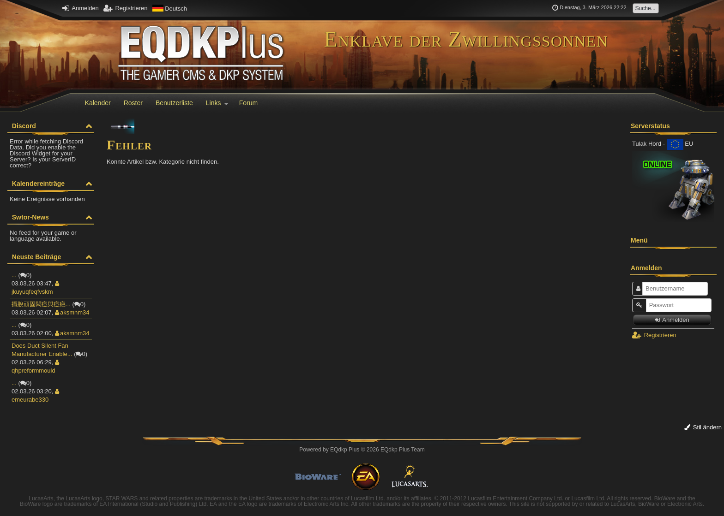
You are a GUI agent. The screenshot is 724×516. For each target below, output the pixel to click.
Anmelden (80, 8)
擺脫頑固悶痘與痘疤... (41, 304)
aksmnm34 (72, 312)
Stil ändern (703, 427)
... (14, 275)
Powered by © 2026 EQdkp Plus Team (361, 449)
